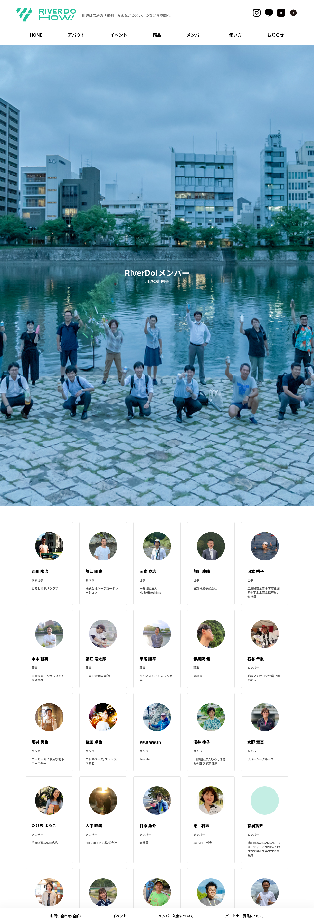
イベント (120, 915)
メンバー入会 (176, 915)
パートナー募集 (244, 915)
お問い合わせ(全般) (65, 915)
